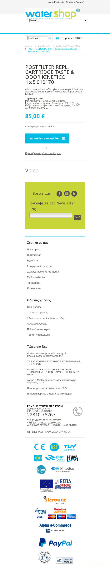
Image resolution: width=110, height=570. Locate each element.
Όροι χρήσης (34, 307)
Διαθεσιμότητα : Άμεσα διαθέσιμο (40, 126)
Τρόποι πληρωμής (37, 312)
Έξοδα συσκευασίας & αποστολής (46, 318)
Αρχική (28, 46)
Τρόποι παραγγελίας (38, 334)
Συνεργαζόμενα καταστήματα (43, 271)
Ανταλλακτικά (44, 46)
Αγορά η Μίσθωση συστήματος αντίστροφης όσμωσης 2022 (51, 381)
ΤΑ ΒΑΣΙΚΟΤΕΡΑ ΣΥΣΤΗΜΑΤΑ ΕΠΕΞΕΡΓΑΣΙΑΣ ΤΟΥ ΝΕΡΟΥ (53, 362)
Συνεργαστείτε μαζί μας (40, 266)
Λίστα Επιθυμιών (56, 2)
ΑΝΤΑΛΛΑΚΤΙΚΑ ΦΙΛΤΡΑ (68, 46)
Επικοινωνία (34, 288)
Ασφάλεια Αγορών (37, 323)
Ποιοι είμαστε (34, 249)
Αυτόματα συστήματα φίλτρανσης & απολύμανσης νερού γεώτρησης (46, 354)
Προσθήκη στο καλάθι (44, 138)
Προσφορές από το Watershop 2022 (47, 388)
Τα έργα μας (34, 282)
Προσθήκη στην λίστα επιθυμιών (43, 153)
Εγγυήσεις (32, 260)
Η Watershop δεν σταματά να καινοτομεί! (49, 393)
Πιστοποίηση (34, 255)
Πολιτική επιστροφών (39, 329)
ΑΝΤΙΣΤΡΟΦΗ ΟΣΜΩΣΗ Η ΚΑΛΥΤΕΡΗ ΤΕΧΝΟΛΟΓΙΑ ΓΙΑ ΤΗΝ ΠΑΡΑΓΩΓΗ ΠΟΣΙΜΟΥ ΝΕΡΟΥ (53, 372)
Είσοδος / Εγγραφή (75, 2)
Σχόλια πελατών (36, 277)
